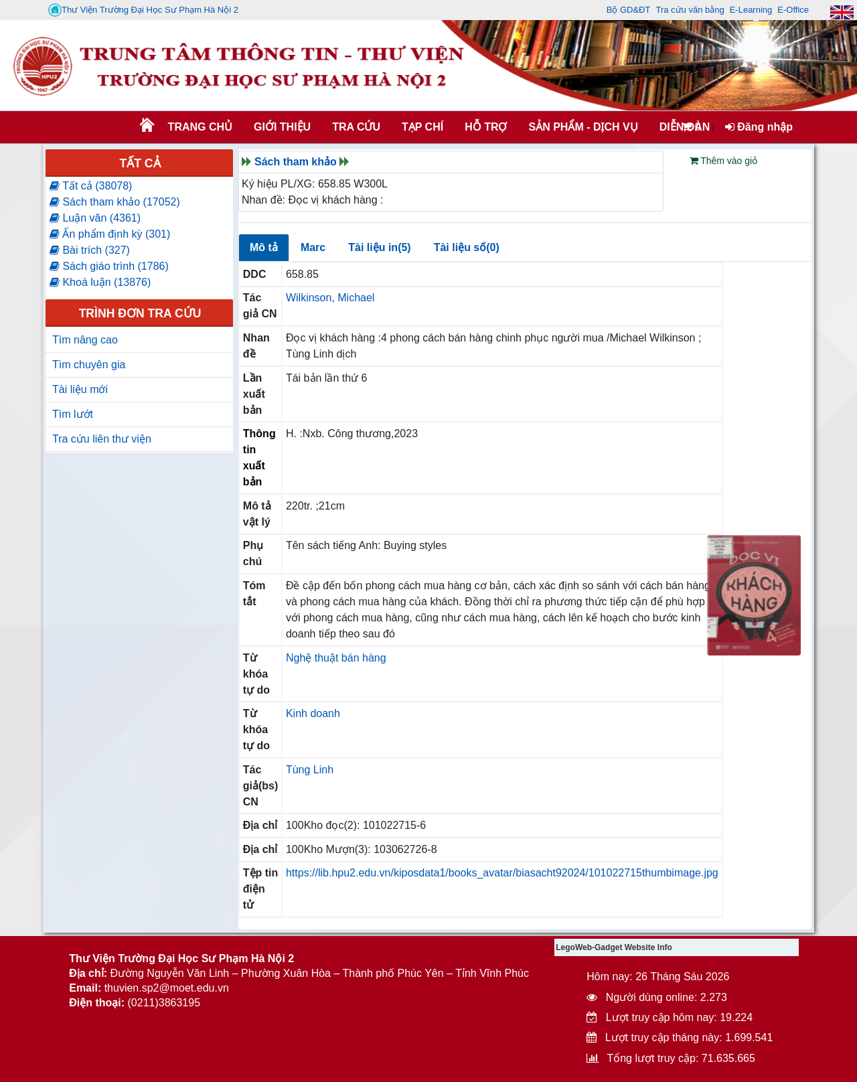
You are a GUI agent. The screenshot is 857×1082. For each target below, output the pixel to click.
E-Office (793, 10)
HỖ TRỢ (486, 127)
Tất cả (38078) (91, 185)
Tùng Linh (309, 769)
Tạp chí (422, 127)
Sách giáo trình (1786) (109, 266)
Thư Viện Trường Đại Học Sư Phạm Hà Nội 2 (143, 10)
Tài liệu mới (80, 389)
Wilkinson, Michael (330, 297)
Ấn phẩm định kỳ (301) (110, 234)
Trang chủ (200, 127)
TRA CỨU (356, 127)
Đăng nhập (759, 127)
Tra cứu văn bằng (689, 10)
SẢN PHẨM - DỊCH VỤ (581, 127)
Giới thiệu (282, 127)
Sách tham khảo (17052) (115, 202)
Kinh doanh (313, 713)
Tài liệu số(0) (466, 247)
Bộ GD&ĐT (629, 10)
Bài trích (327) (90, 250)
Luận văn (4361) (95, 218)
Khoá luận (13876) (100, 282)
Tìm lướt (72, 414)
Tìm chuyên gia (88, 364)
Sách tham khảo (295, 161)
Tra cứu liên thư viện (101, 439)
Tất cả (139, 163)
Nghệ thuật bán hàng (336, 658)
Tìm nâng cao (85, 339)
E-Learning (751, 10)
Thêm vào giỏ (724, 160)
